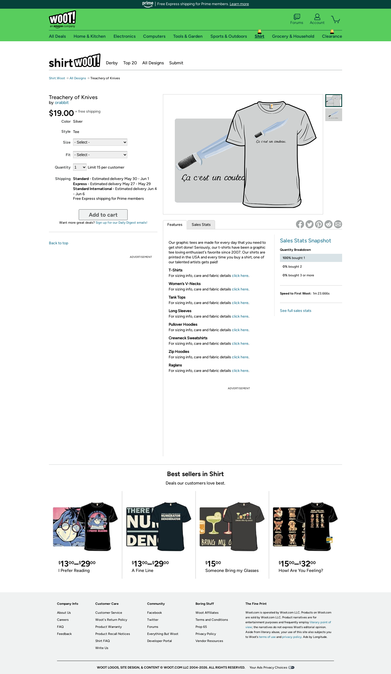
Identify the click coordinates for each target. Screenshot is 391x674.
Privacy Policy (205, 634)
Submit (176, 62)
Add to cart (103, 214)
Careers (63, 620)
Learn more (239, 4)
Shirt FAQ (102, 641)
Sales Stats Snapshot (305, 240)
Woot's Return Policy (111, 620)
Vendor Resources (209, 641)
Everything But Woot (162, 634)
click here (240, 275)
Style (66, 131)
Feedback (64, 634)
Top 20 (130, 62)
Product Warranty (108, 627)
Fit (68, 155)
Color (66, 121)
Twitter (152, 620)
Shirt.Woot (74, 60)
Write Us (101, 648)
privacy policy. (292, 637)
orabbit (62, 102)
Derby (112, 62)
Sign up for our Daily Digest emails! (121, 222)
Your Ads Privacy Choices (268, 667)
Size (67, 142)
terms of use (267, 637)
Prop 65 (201, 627)
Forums (296, 19)
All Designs (153, 62)
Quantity (63, 167)
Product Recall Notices (112, 634)
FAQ (60, 627)
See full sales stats (295, 310)
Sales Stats (201, 224)
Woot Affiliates (207, 613)
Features (174, 224)
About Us (64, 613)
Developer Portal (159, 641)
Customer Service (108, 613)
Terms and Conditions (211, 620)
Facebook (154, 613)
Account (317, 19)
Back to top (58, 243)
